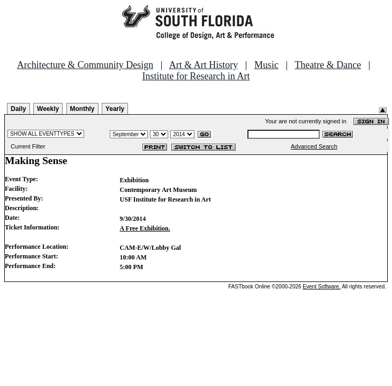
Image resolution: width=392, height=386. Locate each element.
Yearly (114, 109)
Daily (18, 109)
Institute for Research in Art (196, 76)
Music (266, 65)
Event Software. (322, 287)
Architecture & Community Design (85, 65)
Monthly (82, 109)
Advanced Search (314, 146)
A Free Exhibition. (145, 228)
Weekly (48, 109)
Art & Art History (203, 65)
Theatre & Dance (328, 65)
